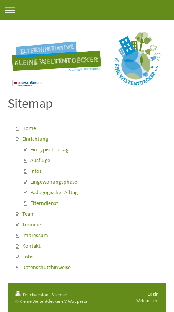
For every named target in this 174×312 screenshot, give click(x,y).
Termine (31, 224)
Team (28, 213)
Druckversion (32, 294)
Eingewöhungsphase (53, 181)
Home (29, 128)
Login (153, 294)
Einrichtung (35, 138)
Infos (36, 170)
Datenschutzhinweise (46, 267)
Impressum (35, 235)
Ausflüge (40, 160)
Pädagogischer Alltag (54, 192)
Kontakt (31, 245)
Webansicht (147, 300)
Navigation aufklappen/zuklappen (87, 10)
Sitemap (59, 294)
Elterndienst (44, 203)
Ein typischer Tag (49, 149)
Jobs (27, 256)
